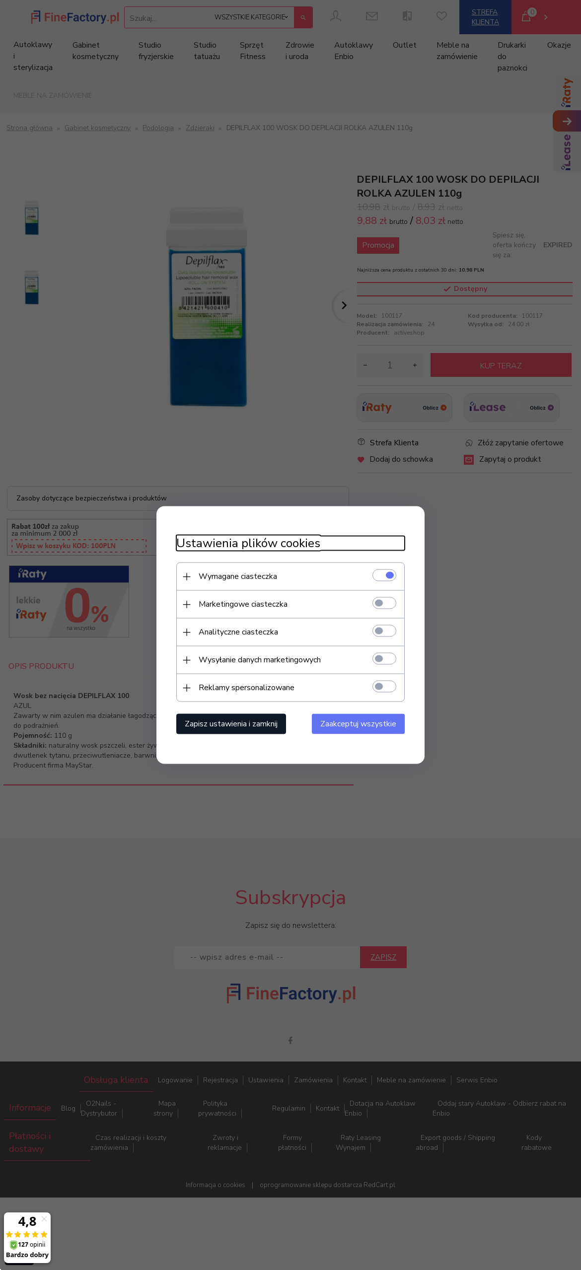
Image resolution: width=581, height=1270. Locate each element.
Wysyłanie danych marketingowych (260, 659)
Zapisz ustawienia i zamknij (231, 723)
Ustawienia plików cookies (248, 543)
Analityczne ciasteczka (238, 632)
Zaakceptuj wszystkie (358, 723)
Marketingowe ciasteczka (243, 604)
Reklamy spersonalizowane (246, 687)
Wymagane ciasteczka (238, 576)
